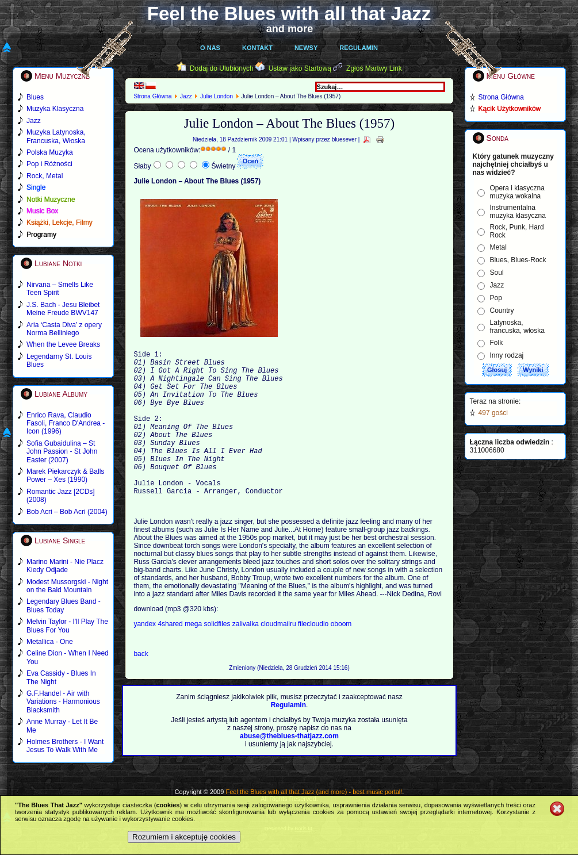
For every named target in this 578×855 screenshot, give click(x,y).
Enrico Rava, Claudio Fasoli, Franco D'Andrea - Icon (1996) (65, 423)
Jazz (186, 96)
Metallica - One (49, 642)
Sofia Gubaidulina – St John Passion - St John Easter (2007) (61, 451)
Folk (496, 343)
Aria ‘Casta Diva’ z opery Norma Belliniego (64, 329)
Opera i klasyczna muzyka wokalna (517, 192)
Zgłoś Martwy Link (374, 68)
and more (289, 28)
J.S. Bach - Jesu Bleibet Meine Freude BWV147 (62, 309)
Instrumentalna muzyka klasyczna (518, 212)
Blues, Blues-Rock (518, 260)
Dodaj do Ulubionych (222, 68)
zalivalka (246, 655)
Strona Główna (152, 96)
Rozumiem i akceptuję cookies (184, 837)
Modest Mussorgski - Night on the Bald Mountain (67, 586)
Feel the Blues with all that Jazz (289, 13)
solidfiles (217, 655)
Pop (496, 298)
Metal (498, 247)
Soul (497, 273)
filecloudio (313, 655)
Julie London (216, 96)
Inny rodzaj (507, 355)
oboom (341, 655)
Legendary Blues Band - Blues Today (63, 605)
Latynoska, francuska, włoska (517, 327)
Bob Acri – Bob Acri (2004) (67, 512)
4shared (171, 655)
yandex (145, 655)
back (140, 685)
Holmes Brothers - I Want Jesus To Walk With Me (65, 746)
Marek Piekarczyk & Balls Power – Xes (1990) (65, 475)
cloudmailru (279, 655)
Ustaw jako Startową (300, 68)
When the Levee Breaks (63, 344)
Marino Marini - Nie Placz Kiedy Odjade (65, 566)
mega (194, 655)
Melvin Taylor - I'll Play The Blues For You (67, 626)
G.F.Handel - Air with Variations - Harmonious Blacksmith (63, 701)
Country (502, 310)
